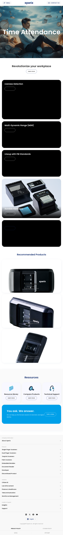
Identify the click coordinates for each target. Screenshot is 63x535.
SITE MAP (47, 533)
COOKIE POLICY (47, 528)
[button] (31, 440)
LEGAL (15, 533)
